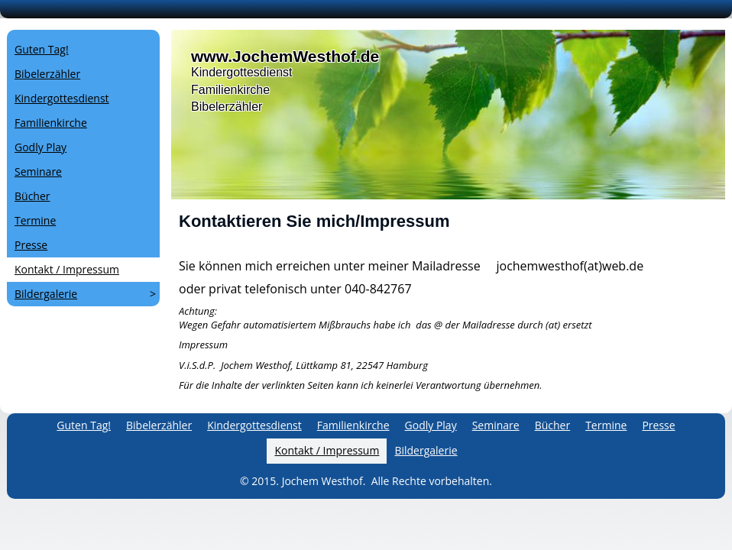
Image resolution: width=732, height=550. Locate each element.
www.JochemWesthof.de (285, 56)
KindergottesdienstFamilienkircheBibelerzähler (242, 89)
